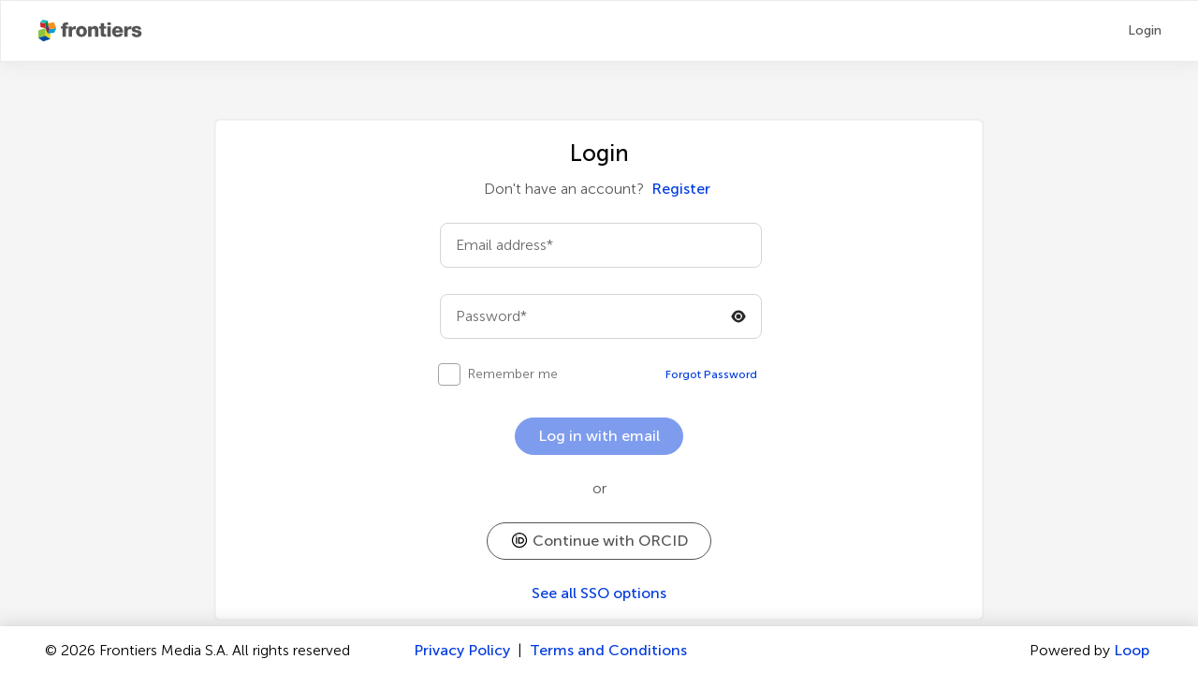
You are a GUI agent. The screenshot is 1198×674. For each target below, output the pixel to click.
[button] (599, 541)
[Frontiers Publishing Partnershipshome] (91, 31)
